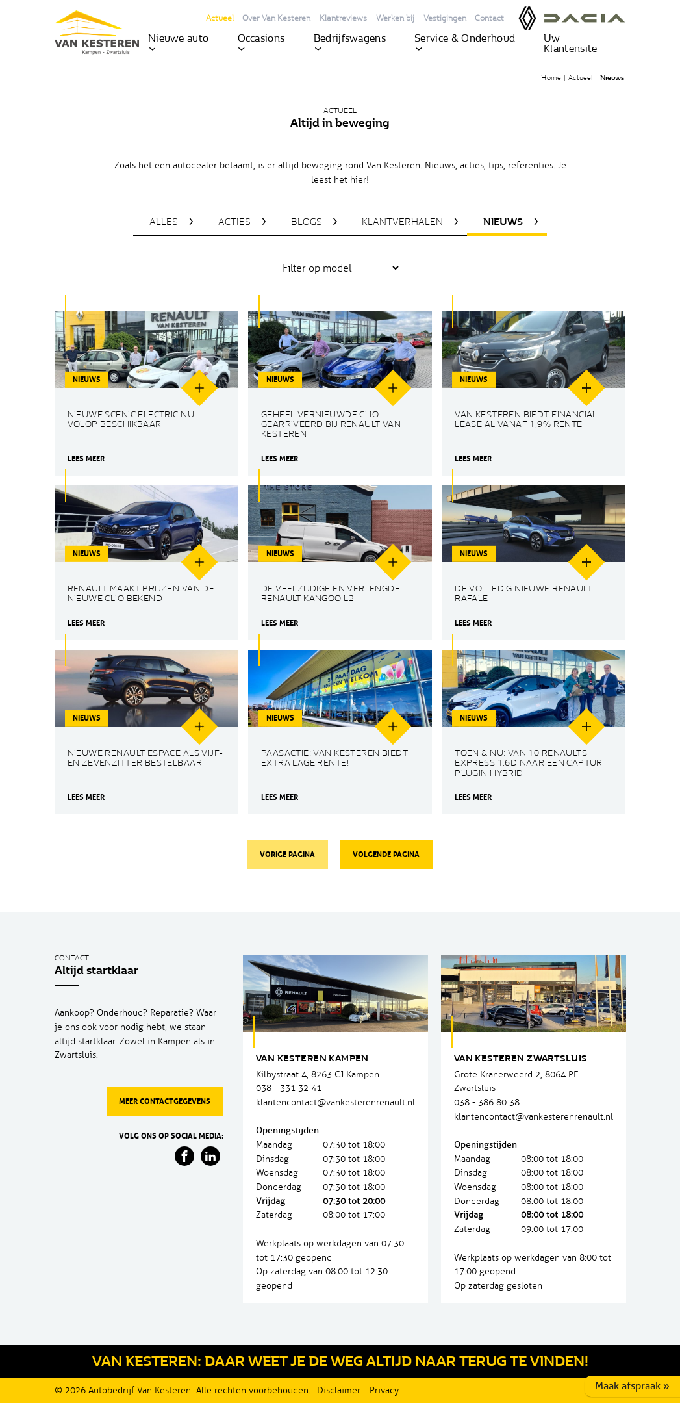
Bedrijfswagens (350, 43)
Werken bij (395, 19)
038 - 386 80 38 (487, 1102)
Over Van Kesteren (276, 19)
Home (550, 78)
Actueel (220, 19)
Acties (234, 222)
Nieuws (612, 78)
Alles (163, 222)
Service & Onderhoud (464, 43)
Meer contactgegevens (164, 1101)
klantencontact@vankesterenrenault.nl (335, 1102)
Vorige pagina (287, 854)
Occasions (261, 43)
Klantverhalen (402, 222)
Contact (489, 19)
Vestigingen (444, 19)
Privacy (384, 1390)
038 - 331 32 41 (288, 1088)
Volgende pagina (386, 854)
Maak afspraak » (632, 1386)
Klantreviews (343, 19)
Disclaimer (338, 1390)
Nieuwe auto (178, 43)
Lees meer (85, 459)
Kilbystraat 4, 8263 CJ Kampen (317, 1074)
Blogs (306, 222)
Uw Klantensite (571, 44)
